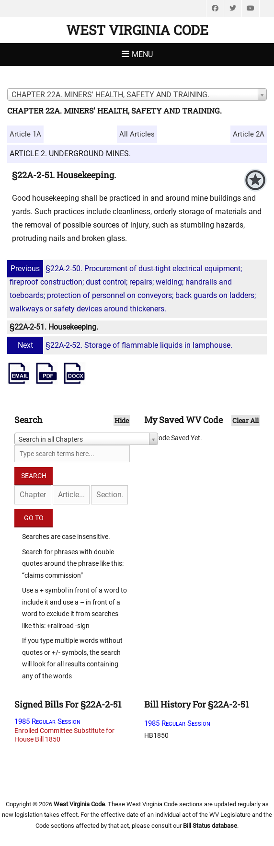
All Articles (137, 134)
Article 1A (25, 134)
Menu (142, 54)
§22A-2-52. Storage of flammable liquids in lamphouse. (121, 345)
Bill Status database (210, 825)
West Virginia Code (137, 30)
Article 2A (248, 134)
